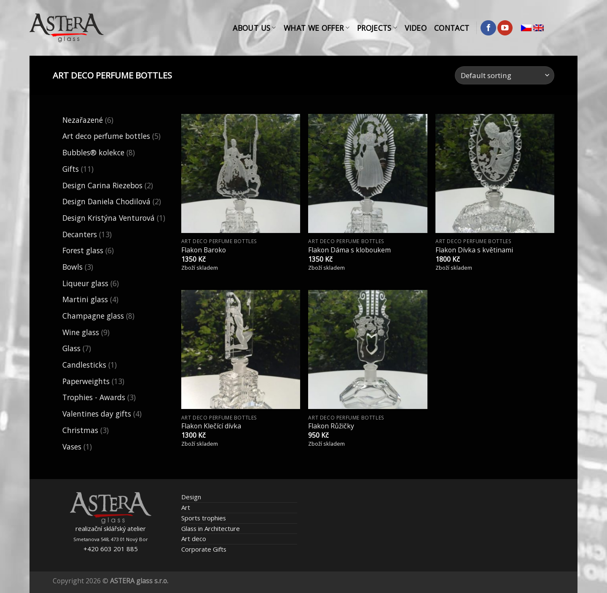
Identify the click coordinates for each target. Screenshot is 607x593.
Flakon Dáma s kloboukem (349, 250)
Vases (71, 446)
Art (185, 507)
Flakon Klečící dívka (211, 426)
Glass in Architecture (210, 528)
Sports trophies (203, 518)
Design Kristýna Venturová (108, 218)
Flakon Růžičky (331, 426)
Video (416, 28)
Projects (377, 28)
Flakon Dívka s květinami (474, 250)
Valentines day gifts (96, 414)
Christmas (80, 430)
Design (191, 497)
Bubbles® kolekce (93, 152)
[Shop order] (504, 75)
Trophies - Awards (93, 397)
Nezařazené (82, 120)
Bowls (72, 267)
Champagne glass (93, 316)
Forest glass (82, 250)
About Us (254, 28)
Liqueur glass (85, 283)
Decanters (79, 234)
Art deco (193, 538)
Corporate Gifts (203, 549)
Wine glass (80, 332)
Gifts (70, 169)
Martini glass (85, 299)
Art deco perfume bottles (106, 136)
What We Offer (316, 28)
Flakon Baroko (203, 250)
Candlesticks (84, 365)
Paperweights (86, 381)
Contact (451, 28)
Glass (71, 348)
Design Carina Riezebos (102, 185)
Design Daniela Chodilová (106, 201)
